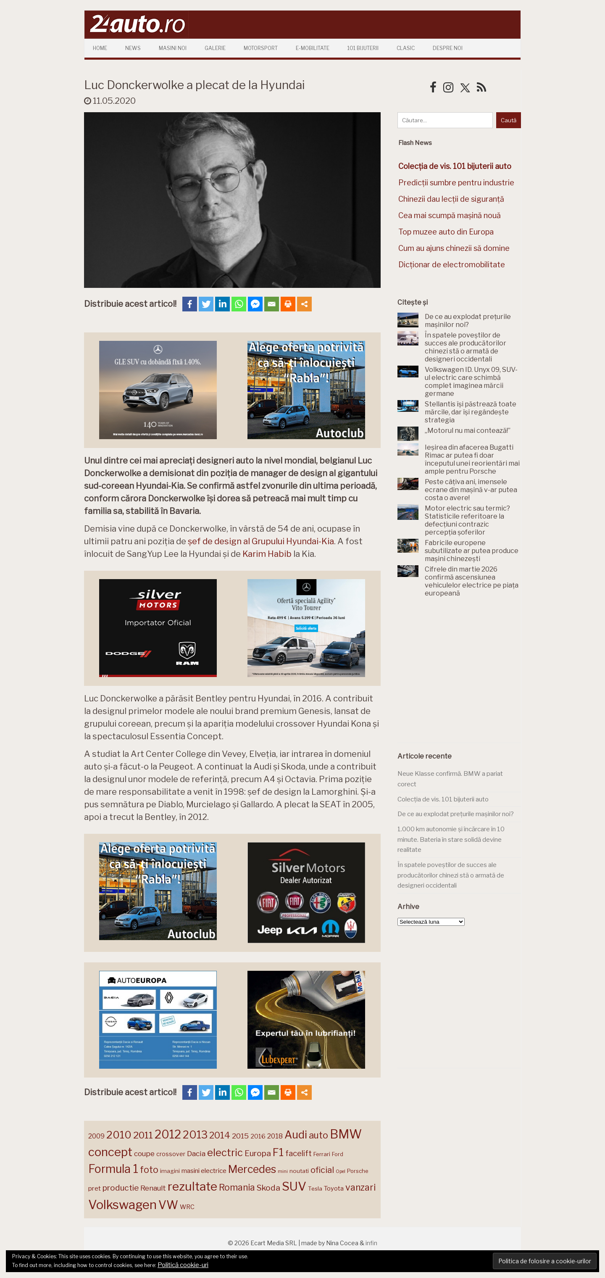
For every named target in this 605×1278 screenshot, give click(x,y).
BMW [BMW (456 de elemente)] (346, 1134)
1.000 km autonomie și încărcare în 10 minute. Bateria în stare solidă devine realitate (451, 839)
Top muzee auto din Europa (446, 231)
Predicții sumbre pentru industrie (456, 182)
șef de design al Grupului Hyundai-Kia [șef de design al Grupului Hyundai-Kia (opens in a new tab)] (261, 541)
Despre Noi (448, 48)
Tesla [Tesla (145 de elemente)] (315, 1188)
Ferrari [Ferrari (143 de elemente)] (321, 1154)
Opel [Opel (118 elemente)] (340, 1171)
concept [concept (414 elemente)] (110, 1152)
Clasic (406, 48)
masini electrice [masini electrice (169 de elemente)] (204, 1171)
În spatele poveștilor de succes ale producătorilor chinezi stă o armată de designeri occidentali (450, 875)
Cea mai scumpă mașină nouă (449, 215)
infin (371, 1242)
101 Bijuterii (363, 48)
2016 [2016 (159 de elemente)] (258, 1136)
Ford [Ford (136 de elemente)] (337, 1154)
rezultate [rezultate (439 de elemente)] (192, 1186)
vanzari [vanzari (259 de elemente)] (360, 1187)
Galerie (215, 48)
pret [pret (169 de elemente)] (94, 1188)
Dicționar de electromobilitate (451, 264)
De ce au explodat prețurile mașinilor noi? (455, 814)
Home (100, 48)
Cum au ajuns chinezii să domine (454, 248)
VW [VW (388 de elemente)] (168, 1205)
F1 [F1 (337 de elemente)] (278, 1152)
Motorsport (261, 48)
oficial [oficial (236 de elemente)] (322, 1170)
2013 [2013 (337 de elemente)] (195, 1134)
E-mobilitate (312, 48)
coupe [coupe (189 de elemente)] (144, 1153)
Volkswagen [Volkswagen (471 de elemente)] (122, 1204)
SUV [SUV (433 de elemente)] (294, 1186)
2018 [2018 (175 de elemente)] (275, 1136)
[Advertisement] (460, 675)
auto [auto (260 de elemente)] (318, 1135)
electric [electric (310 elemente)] (225, 1152)
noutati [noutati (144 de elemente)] (299, 1170)
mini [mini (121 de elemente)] (283, 1171)
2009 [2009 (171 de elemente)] (96, 1136)
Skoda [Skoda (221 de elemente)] (268, 1188)
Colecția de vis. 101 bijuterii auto (443, 799)
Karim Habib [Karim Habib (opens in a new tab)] (267, 554)
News (133, 48)
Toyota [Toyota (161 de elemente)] (334, 1188)
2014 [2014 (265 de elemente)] (219, 1135)
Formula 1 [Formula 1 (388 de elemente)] (113, 1169)
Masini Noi (173, 48)
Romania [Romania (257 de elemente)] (237, 1187)
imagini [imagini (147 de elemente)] (170, 1170)
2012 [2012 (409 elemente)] (168, 1134)
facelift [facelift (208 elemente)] (298, 1153)
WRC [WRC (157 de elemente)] (187, 1207)
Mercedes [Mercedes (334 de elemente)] (252, 1169)
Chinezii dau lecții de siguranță (451, 199)
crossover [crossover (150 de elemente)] (170, 1154)
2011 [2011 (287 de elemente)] (143, 1135)
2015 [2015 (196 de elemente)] (240, 1135)
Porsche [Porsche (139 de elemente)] (357, 1171)
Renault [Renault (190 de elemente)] (153, 1188)
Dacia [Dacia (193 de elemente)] (196, 1153)
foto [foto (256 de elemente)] (149, 1170)
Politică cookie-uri (183, 1265)
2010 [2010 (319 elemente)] (119, 1135)
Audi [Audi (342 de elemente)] (295, 1134)
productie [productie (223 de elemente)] (121, 1188)
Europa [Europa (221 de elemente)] (258, 1153)
